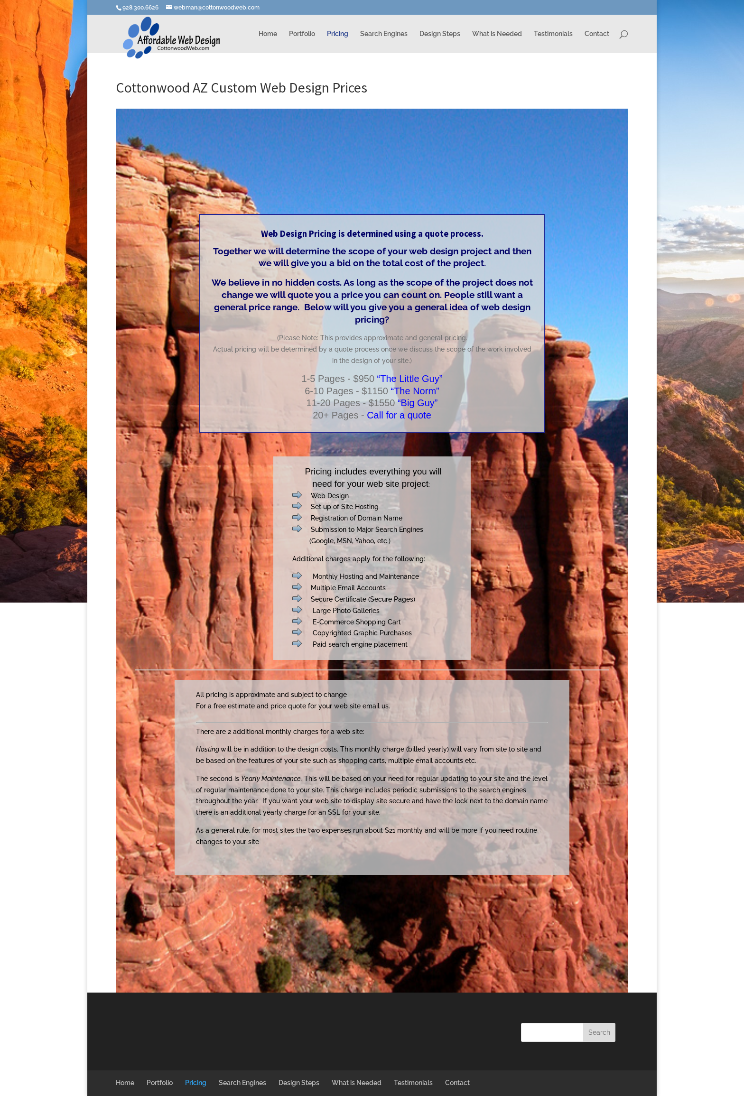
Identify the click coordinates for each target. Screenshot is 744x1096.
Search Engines (384, 33)
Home (268, 33)
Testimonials (553, 33)
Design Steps (439, 33)
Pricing (337, 33)
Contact (597, 33)
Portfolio (302, 33)
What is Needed (497, 33)
